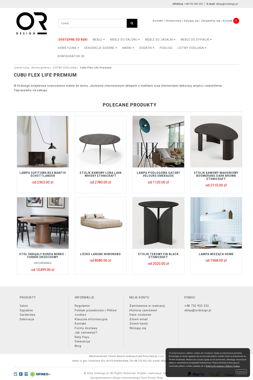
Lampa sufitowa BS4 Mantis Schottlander (43, 174)
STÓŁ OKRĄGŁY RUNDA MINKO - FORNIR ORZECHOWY (42, 256)
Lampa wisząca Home (216, 254)
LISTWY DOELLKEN (192, 47)
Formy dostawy (86, 328)
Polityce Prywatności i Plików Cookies (223, 366)
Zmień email (138, 319)
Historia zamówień (143, 310)
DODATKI (147, 47)
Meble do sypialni (196, 39)
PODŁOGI (166, 47)
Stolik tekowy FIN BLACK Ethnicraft (158, 256)
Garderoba (27, 314)
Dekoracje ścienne (100, 47)
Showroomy (173, 20)
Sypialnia (26, 310)
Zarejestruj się (210, 20)
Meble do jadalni (160, 39)
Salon (24, 306)
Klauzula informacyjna (91, 319)
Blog (78, 346)
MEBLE (99, 39)
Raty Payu (82, 337)
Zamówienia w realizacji (147, 306)
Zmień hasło (138, 323)
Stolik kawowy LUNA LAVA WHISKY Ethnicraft (101, 174)
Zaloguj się (191, 20)
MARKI (128, 47)
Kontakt (158, 20)
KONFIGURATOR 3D (71, 56)
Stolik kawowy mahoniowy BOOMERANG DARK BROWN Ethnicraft (216, 175)
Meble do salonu (125, 39)
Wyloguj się (137, 328)
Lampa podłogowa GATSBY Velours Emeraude (158, 174)
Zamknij (241, 371)
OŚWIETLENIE (68, 47)
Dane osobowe (140, 314)
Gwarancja (82, 341)
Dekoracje (27, 319)
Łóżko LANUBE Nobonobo (100, 254)
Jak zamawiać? (86, 332)
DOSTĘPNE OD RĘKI (73, 39)
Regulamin (82, 306)
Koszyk (227, 20)
